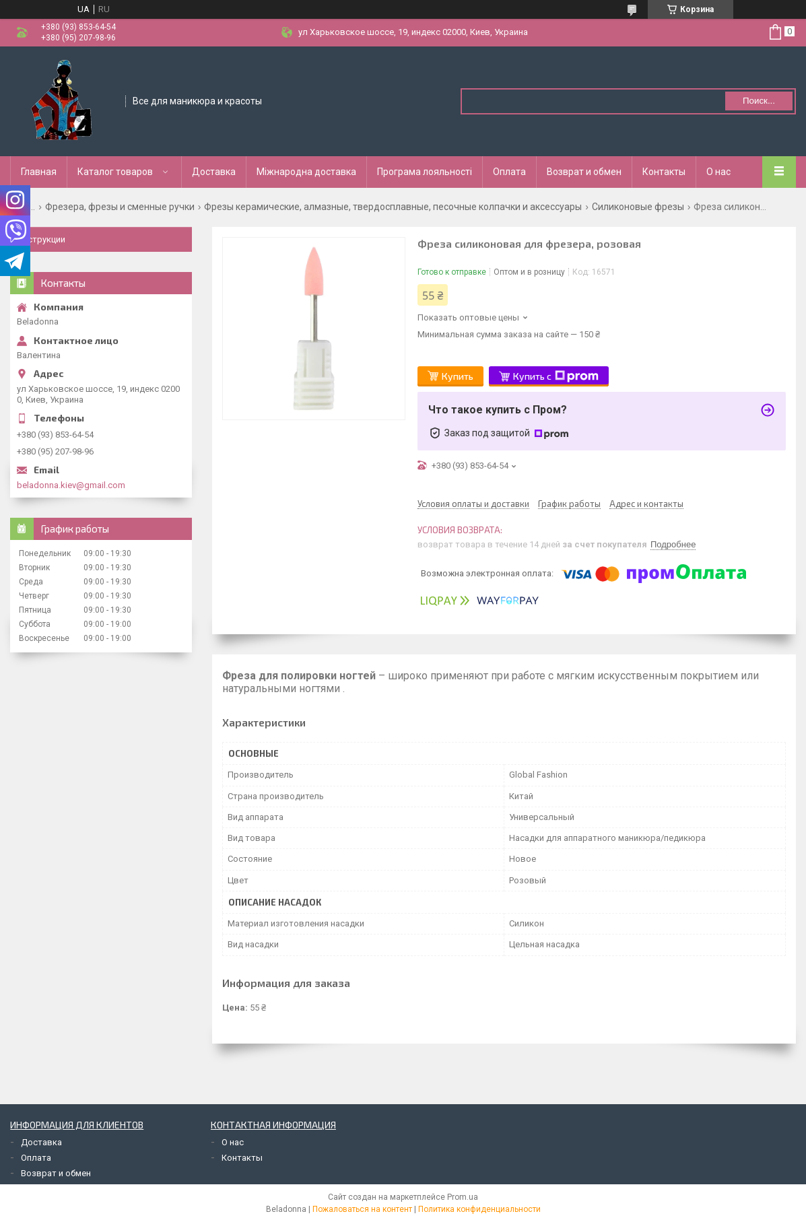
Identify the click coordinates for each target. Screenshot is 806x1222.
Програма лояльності (424, 171)
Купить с (556, 376)
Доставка (214, 171)
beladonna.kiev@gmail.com (71, 485)
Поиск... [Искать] (759, 101)
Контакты (663, 171)
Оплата (509, 171)
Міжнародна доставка (306, 171)
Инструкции (41, 239)
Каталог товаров (115, 171)
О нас (718, 171)
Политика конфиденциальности (479, 1209)
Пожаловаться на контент (362, 1209)
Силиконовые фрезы (638, 206)
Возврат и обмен (584, 171)
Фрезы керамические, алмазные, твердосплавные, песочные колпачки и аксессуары (393, 206)
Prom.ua (462, 1197)
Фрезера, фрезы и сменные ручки (120, 206)
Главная (39, 171)
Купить (457, 376)
